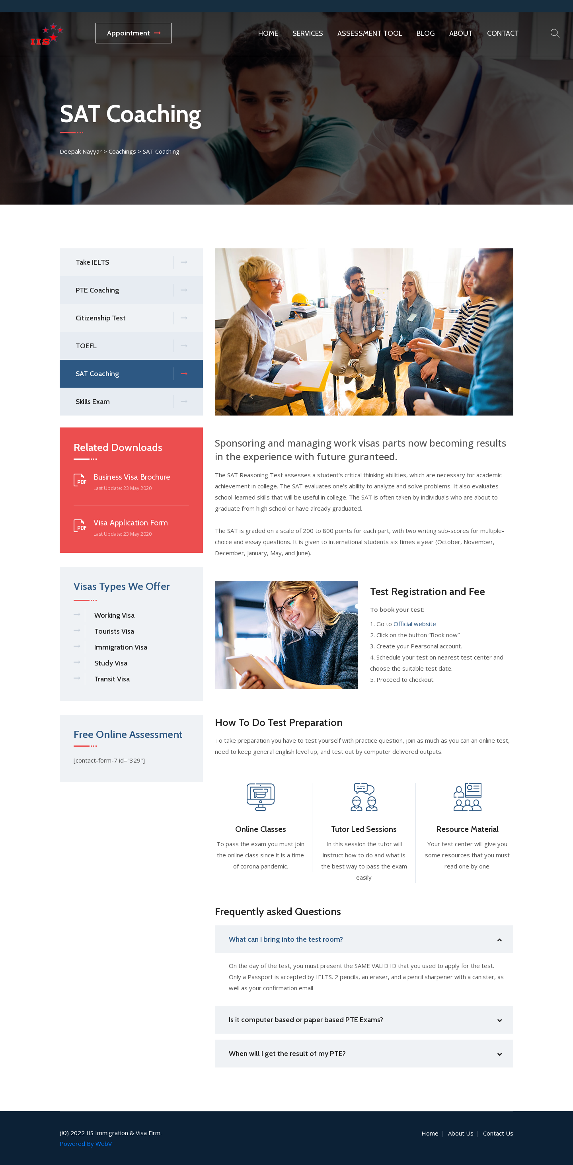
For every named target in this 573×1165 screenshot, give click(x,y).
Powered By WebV (86, 1143)
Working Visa (114, 615)
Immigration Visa (120, 647)
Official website (415, 624)
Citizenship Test (131, 318)
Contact (503, 33)
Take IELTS (131, 262)
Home (268, 33)
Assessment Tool (369, 33)
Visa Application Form (131, 522)
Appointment (133, 33)
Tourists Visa (114, 631)
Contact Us (498, 1133)
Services (307, 33)
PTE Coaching (131, 290)
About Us (461, 1133)
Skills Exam (131, 402)
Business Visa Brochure (132, 477)
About (461, 33)
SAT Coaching (131, 374)
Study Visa (110, 663)
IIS (90, 1133)
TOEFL (131, 346)
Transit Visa (112, 679)
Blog (426, 33)
